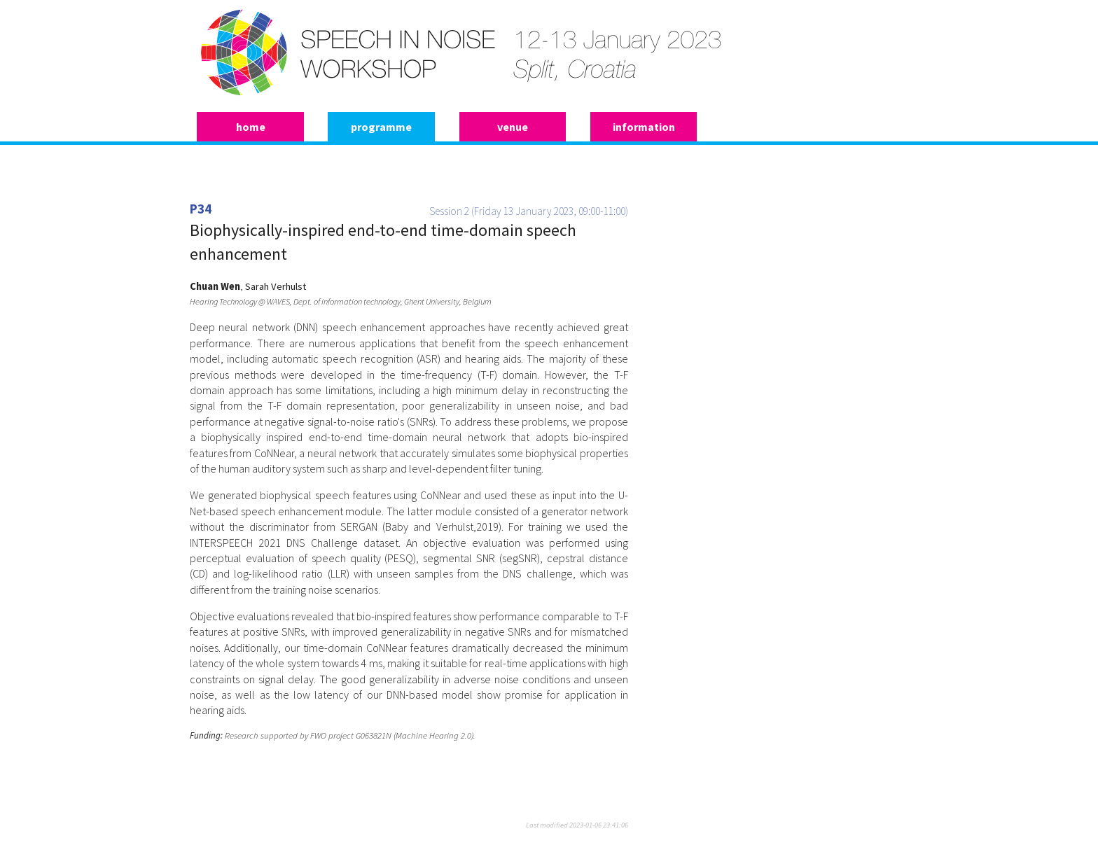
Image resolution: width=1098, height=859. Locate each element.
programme (381, 127)
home (250, 127)
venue (512, 127)
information (644, 127)
